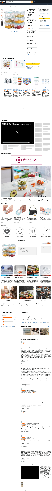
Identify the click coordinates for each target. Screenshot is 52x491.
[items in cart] (50, 1)
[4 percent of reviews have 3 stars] (8, 321)
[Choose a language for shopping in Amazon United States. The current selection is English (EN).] (35, 1)
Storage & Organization (15, 6)
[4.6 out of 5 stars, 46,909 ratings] (26, 91)
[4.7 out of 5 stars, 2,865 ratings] (7, 90)
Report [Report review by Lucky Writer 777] (28, 408)
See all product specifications (32, 52)
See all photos (48, 326)
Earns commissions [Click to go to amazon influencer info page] (12, 123)
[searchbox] (20, 2)
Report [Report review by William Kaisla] (28, 458)
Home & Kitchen (3, 6)
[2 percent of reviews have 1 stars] (8, 324)
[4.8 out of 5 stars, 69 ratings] (44, 91)
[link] (19, 63)
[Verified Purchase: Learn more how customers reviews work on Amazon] (35, 345)
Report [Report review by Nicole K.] (28, 489)
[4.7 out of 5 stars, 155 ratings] (16, 91)
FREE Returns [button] (29, 35)
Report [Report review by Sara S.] (28, 360)
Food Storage (21, 6)
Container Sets (31, 6)
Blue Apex (44, 21)
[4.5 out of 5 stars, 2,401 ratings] (35, 90)
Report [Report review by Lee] (28, 443)
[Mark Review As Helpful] (23, 360)
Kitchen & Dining (8, 6)
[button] (1, 4)
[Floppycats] (6, 123)
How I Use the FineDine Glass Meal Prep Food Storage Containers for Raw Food (17, 124)
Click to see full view (14, 31)
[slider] (15, 142)
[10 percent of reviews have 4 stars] (8, 319)
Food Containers (25, 6)
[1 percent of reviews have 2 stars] (8, 322)
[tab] (23, 322)
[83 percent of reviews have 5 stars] (8, 317)
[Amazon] (3, 1)
